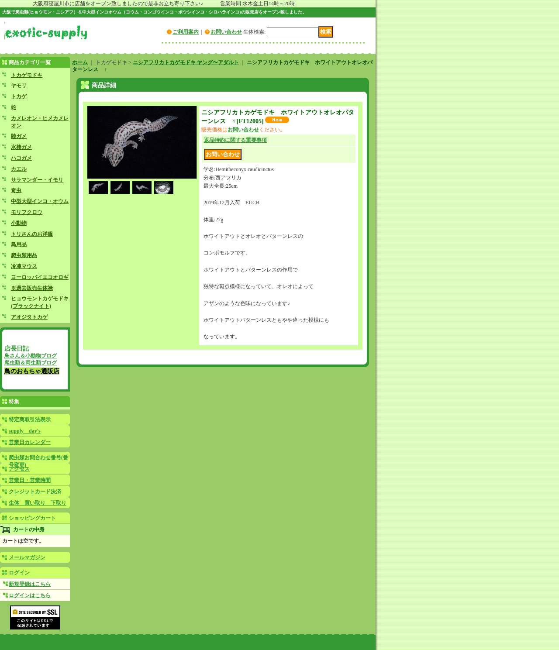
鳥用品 (19, 244)
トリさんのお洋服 (32, 234)
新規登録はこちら (30, 584)
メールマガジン (27, 557)
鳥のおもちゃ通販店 (31, 371)
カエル (19, 169)
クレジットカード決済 (35, 491)
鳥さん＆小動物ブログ (30, 356)
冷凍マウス (24, 266)
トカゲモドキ (26, 75)
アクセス (19, 469)
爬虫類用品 (24, 255)
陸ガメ (19, 136)
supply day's (25, 431)
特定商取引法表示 (30, 419)
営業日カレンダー (30, 442)
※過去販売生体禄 (32, 288)
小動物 (19, 223)
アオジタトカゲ (29, 317)
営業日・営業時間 (30, 480)
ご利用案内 (186, 32)
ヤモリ (19, 86)
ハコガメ (21, 158)
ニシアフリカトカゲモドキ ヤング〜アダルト (186, 62)
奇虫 (16, 190)
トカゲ (19, 96)
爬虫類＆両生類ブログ (30, 363)
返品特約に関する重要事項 (235, 140)
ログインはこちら (30, 595)
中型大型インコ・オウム (40, 201)
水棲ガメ (21, 147)
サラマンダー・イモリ (37, 180)
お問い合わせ (226, 32)
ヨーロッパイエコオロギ (40, 277)
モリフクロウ (26, 212)
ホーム (80, 62)
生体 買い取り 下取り (37, 503)
